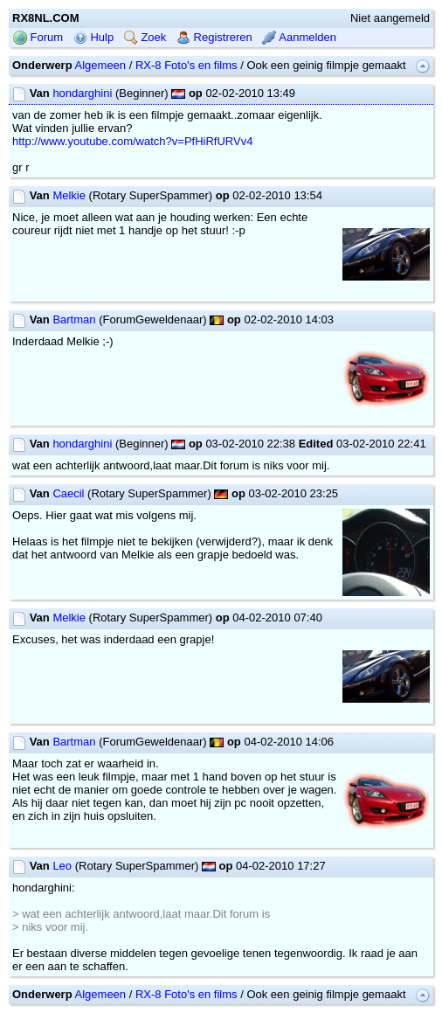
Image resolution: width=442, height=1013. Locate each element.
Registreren (214, 37)
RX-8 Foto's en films (186, 65)
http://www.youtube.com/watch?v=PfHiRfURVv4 (132, 141)
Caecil (68, 493)
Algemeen (101, 65)
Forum (38, 37)
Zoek (145, 37)
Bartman (73, 319)
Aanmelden (299, 37)
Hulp (93, 37)
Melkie (69, 195)
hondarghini (82, 93)
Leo (62, 865)
